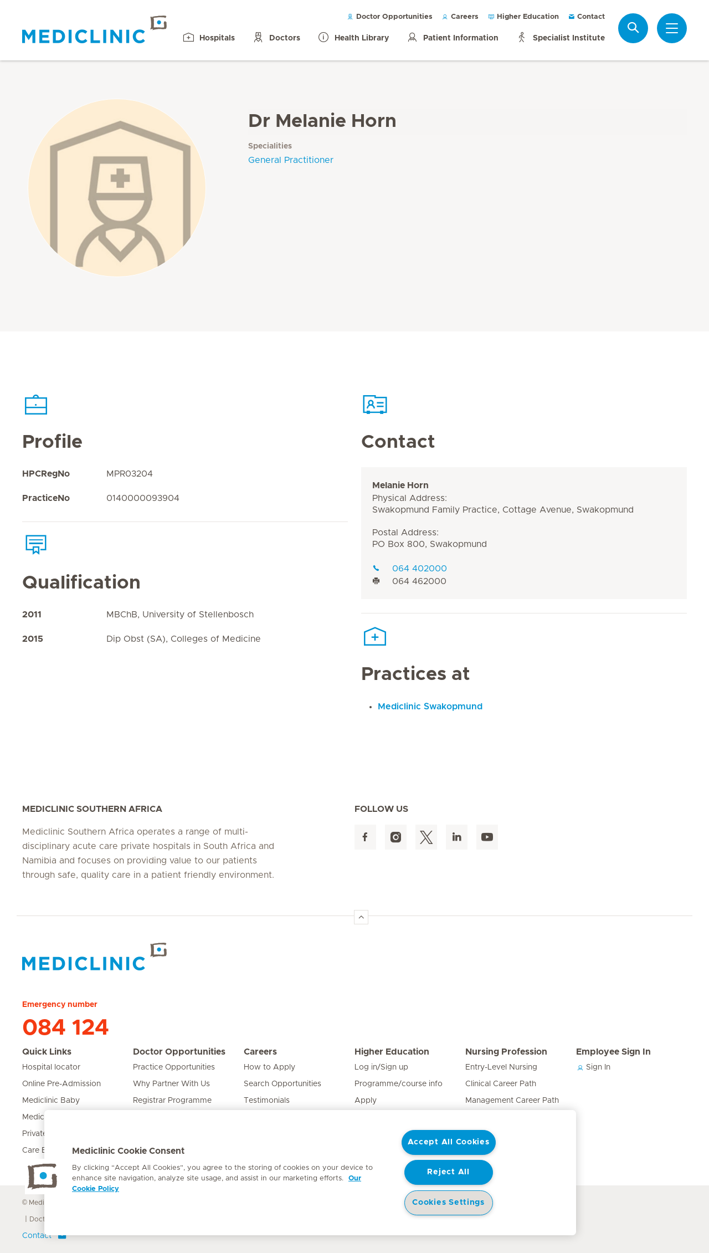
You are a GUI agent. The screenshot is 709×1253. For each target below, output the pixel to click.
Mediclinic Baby (51, 1100)
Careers (460, 17)
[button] (42, 1176)
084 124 (65, 1028)
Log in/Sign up (381, 1067)
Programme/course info (398, 1084)
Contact (586, 17)
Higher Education (523, 17)
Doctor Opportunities (390, 17)
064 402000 (409, 568)
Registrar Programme (172, 1100)
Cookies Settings (448, 1202)
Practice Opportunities (174, 1067)
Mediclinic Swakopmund (430, 706)
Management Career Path (512, 1100)
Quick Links (46, 1051)
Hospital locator (51, 1067)
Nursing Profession (506, 1051)
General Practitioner (290, 160)
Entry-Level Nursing (501, 1067)
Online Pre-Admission (61, 1084)
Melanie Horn (400, 485)
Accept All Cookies (449, 1142)
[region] (310, 1172)
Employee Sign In (613, 1051)
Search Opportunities (282, 1084)
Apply (365, 1100)
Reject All (448, 1172)
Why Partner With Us (171, 1084)
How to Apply (269, 1067)
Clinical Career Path (500, 1084)
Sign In (593, 1067)
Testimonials (267, 1100)
